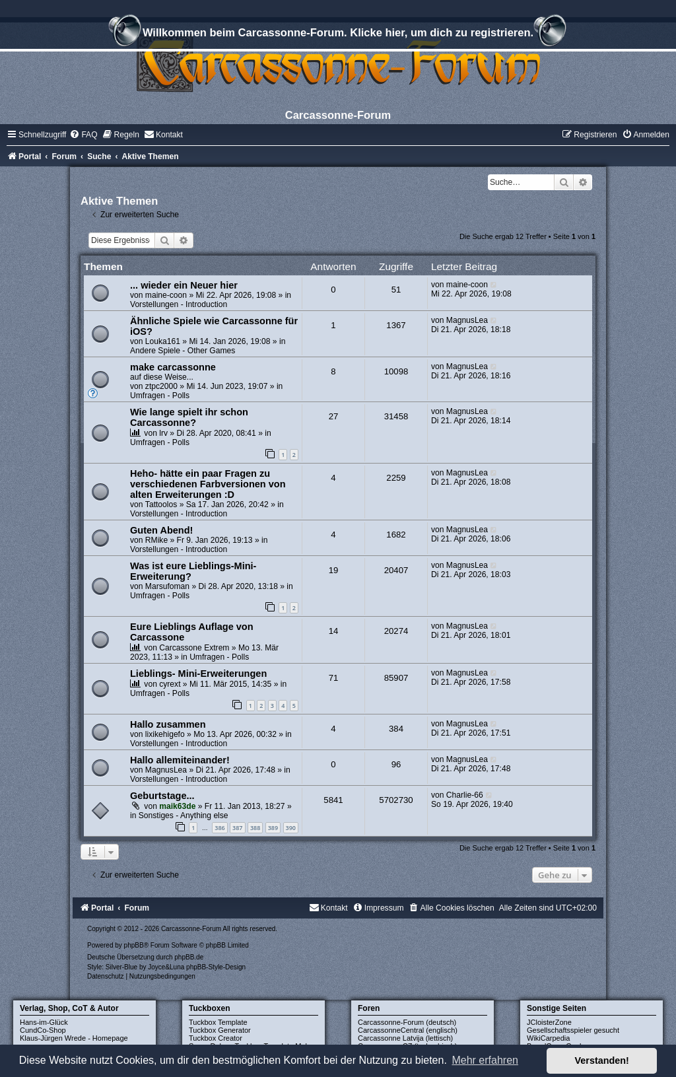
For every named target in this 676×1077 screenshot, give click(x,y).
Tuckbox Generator (220, 1030)
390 (291, 827)
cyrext (169, 684)
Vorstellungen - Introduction (178, 304)
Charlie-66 (464, 795)
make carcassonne (173, 367)
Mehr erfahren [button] (485, 1060)
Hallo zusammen (168, 724)
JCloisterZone (549, 1022)
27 (334, 416)
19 (334, 570)
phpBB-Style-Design (216, 967)
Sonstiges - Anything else (183, 815)
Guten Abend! (161, 530)
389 (273, 827)
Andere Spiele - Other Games (182, 350)
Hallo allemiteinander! (180, 760)
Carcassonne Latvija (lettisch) (405, 1038)
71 (334, 678)
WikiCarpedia (548, 1038)
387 (237, 827)
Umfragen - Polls (159, 395)
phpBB (134, 945)
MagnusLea (467, 320)
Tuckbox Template (218, 1022)
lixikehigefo (165, 734)
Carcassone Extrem (194, 647)
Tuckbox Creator (215, 1038)
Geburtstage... (162, 795)
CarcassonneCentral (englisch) (407, 1030)
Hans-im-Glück (44, 1022)
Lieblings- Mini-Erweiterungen (198, 673)
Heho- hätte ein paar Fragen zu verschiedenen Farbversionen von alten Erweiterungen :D (208, 484)
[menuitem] (83, 134)
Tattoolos (161, 504)
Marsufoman (167, 586)
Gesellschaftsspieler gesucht (573, 1030)
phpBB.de (188, 957)
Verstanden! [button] (602, 1060)
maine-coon (166, 295)
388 (255, 827)
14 (334, 631)
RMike (156, 540)
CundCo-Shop (43, 1030)
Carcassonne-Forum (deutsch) (407, 1022)
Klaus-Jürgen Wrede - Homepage (74, 1038)
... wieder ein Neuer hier (184, 285)
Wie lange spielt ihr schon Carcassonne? (189, 417)
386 (219, 827)
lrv (163, 433)
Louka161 (162, 341)
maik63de (177, 806)
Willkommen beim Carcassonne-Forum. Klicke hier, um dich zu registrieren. (338, 34)
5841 (333, 800)
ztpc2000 (161, 386)
